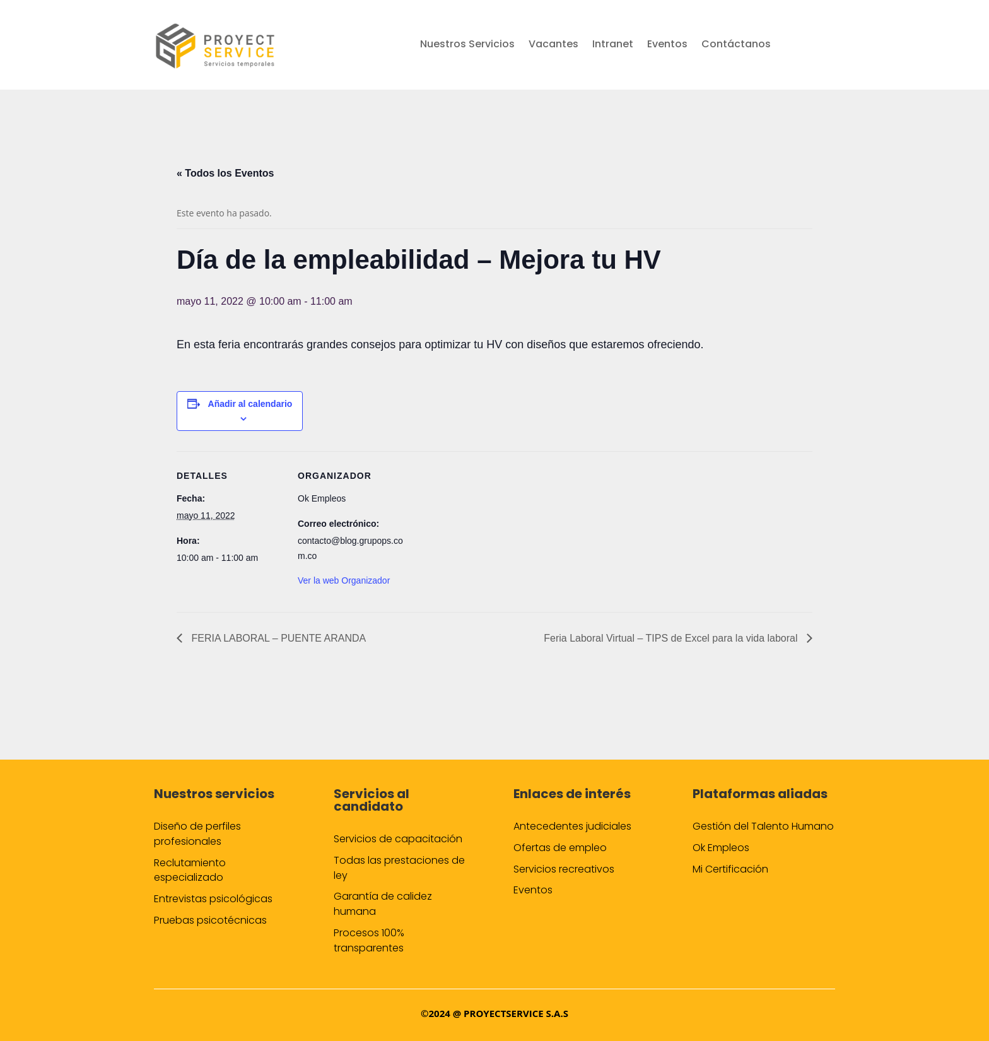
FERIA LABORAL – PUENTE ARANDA (277, 638)
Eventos (667, 45)
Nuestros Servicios (467, 45)
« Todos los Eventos (225, 173)
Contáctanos (736, 45)
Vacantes (553, 45)
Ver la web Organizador (344, 580)
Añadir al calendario (250, 404)
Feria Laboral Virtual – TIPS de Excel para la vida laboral (672, 638)
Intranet (612, 45)
